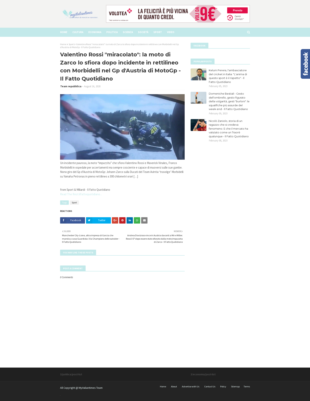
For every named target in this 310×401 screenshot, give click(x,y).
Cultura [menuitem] (77, 32)
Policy (223, 386)
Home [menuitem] (63, 32)
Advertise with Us (190, 386)
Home (63, 44)
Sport (71, 44)
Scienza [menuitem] (128, 32)
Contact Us (209, 386)
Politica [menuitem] (112, 32)
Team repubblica (70, 86)
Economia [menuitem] (94, 32)
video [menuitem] (170, 32)
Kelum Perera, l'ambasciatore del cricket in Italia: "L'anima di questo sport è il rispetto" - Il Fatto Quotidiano (228, 76)
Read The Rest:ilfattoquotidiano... (81, 194)
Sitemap (235, 386)
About (174, 386)
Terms (247, 386)
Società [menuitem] (143, 32)
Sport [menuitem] (157, 32)
